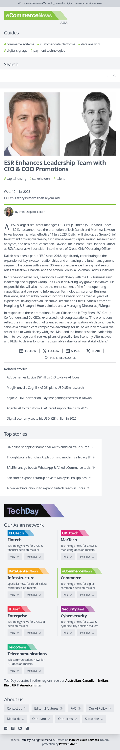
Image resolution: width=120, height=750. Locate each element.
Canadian (89, 680)
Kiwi (7, 685)
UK (14, 685)
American (27, 685)
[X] (12, 728)
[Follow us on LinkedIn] (27, 351)
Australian (73, 680)
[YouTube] (20, 728)
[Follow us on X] (50, 351)
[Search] (56, 76)
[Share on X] (93, 351)
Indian (103, 680)
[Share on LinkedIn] (72, 351)
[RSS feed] (27, 728)
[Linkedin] (5, 728)
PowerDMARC (68, 744)
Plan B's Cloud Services (84, 740)
